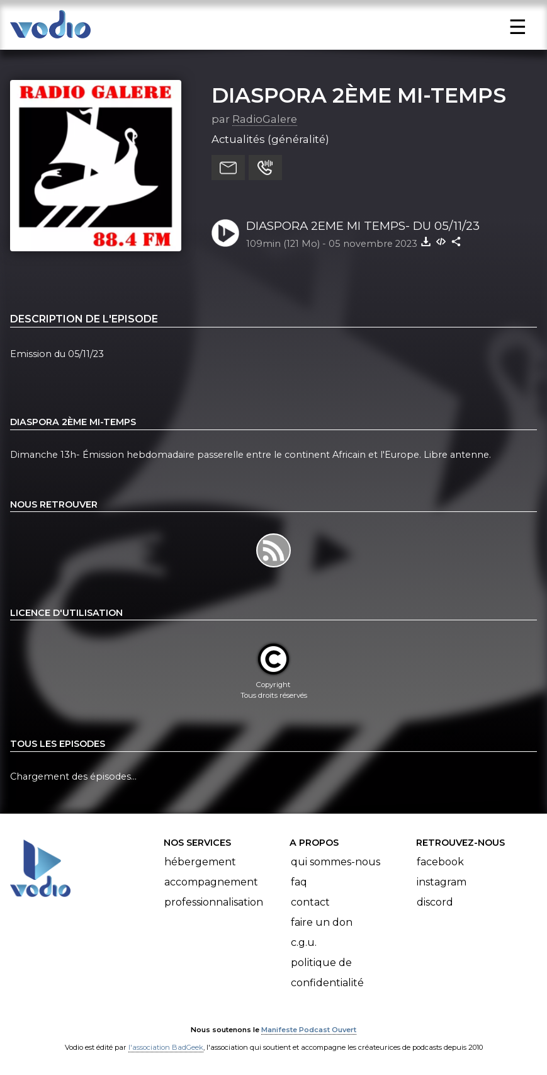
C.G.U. (304, 942)
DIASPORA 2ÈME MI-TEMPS (358, 95)
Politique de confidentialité (327, 973)
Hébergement (200, 862)
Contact (310, 902)
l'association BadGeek (165, 1047)
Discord (435, 902)
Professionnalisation (213, 902)
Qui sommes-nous (335, 862)
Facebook (440, 862)
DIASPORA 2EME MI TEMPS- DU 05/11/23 (363, 226)
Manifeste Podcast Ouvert (308, 1029)
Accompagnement (211, 882)
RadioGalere (264, 119)
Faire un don (321, 922)
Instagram (441, 882)
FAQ (299, 882)
